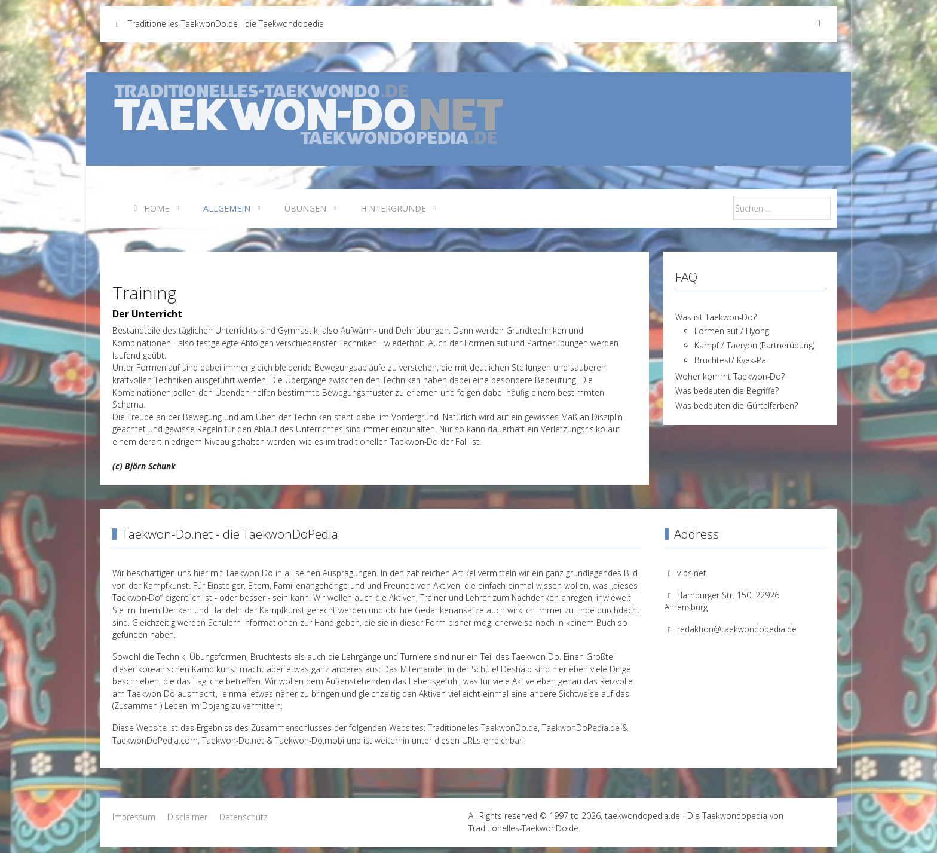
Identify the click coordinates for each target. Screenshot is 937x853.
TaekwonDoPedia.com (155, 740)
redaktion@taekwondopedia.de (737, 629)
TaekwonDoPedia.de (581, 727)
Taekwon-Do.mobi (309, 740)
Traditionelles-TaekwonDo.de (483, 727)
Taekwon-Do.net (233, 740)
